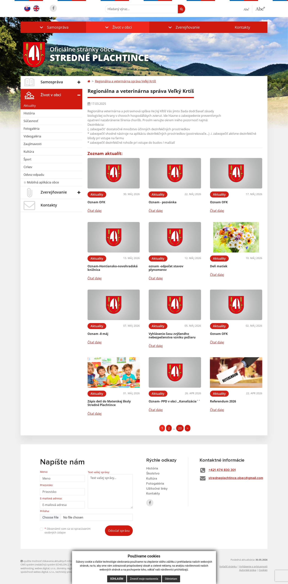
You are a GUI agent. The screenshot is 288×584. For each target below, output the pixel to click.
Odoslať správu (119, 531)
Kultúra (29, 152)
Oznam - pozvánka (163, 202)
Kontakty (242, 27)
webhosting (27, 568)
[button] (53, 27)
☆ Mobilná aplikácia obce (41, 182)
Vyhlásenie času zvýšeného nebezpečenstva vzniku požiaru (172, 335)
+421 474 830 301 (222, 470)
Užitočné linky (157, 488)
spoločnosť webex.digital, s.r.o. (37, 572)
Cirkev (28, 167)
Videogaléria (32, 136)
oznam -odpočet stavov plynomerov (166, 268)
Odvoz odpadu (34, 175)
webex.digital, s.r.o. (45, 568)
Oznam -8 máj (98, 334)
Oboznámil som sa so (68, 530)
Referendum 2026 (223, 401)
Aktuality (30, 106)
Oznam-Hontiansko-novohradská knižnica (113, 268)
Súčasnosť (31, 121)
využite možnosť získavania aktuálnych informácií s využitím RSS (58, 561)
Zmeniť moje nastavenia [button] (144, 578)
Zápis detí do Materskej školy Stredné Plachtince (109, 403)
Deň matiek (218, 266)
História (29, 113)
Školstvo (153, 473)
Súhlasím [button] (116, 578)
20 (180, 428)
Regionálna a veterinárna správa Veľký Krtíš (125, 81)
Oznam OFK (96, 202)
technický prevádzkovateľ (70, 572)
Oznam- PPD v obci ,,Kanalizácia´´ (174, 401)
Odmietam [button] (171, 578)
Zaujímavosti (33, 144)
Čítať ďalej (95, 211)
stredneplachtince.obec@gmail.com (236, 478)
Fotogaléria (31, 129)
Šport (27, 159)
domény (61, 568)
